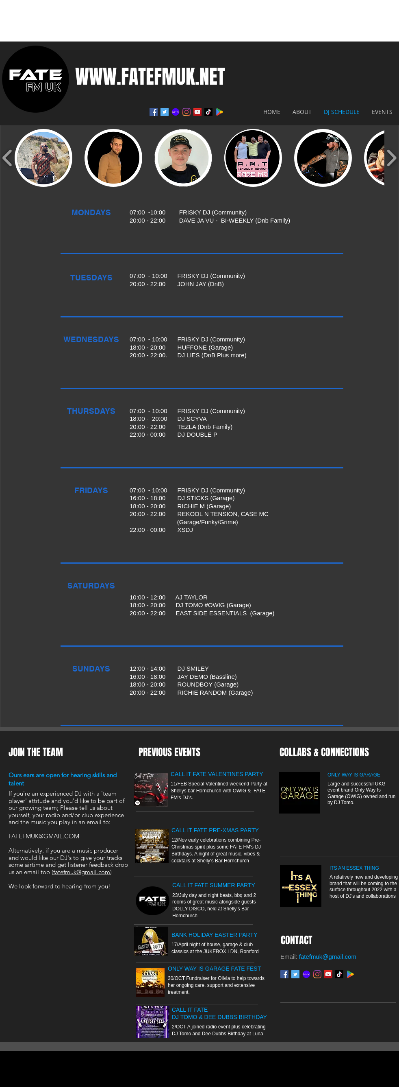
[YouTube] (197, 112)
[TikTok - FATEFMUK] (208, 112)
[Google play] (350, 974)
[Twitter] (164, 112)
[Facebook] (154, 112)
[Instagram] (186, 112)
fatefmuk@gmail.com (81, 872)
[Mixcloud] (175, 112)
